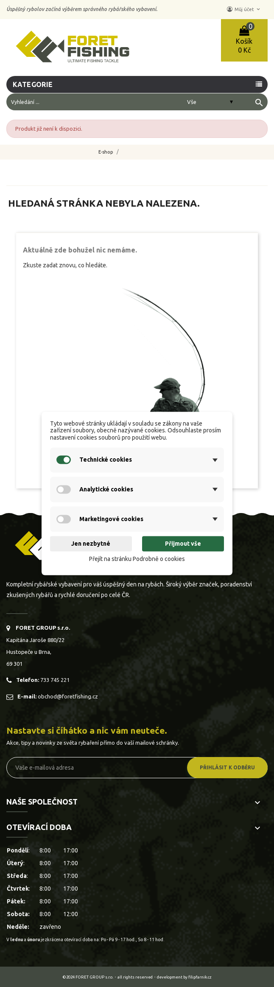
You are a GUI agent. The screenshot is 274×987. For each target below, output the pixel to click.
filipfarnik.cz (200, 977)
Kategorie (33, 84)
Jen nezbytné (90, 543)
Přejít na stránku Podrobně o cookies (137, 558)
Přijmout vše (183, 543)
